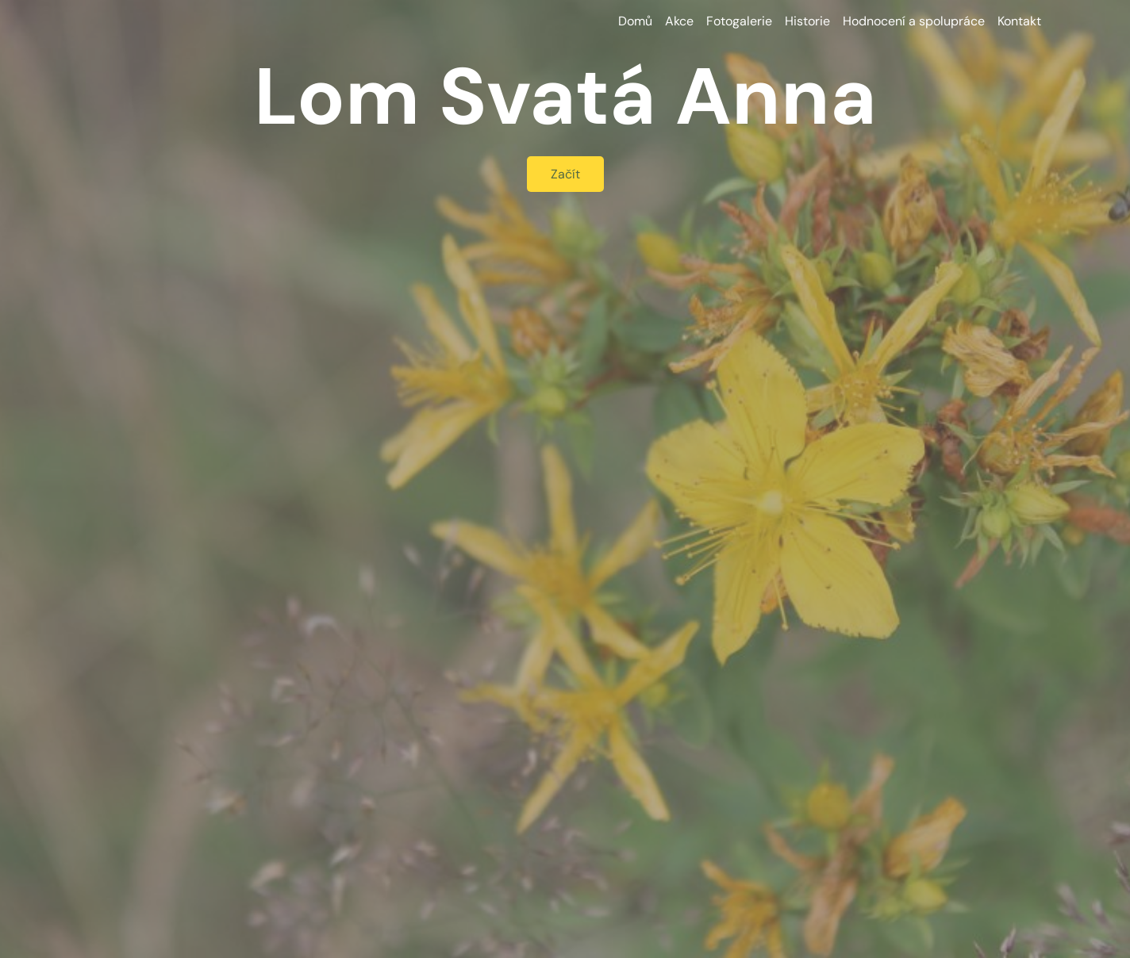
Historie (807, 21)
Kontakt (1019, 21)
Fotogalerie (739, 21)
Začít (565, 174)
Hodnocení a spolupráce (914, 21)
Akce (679, 21)
